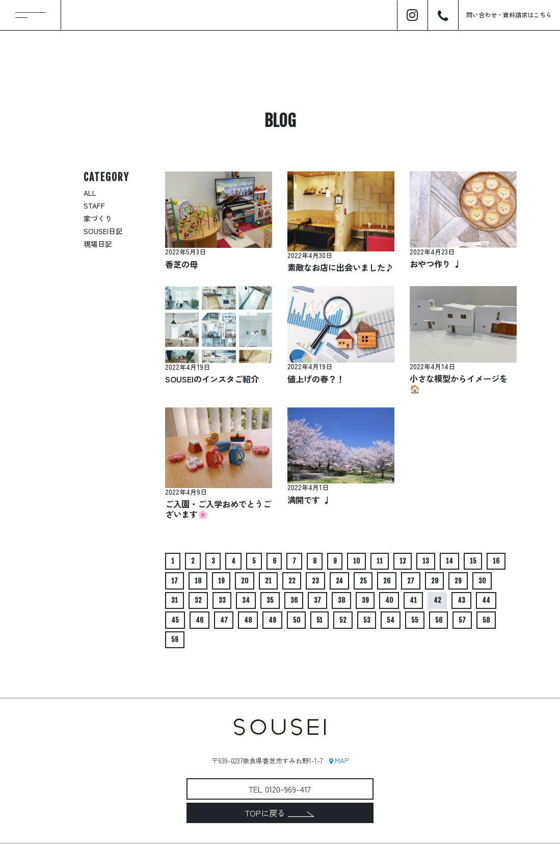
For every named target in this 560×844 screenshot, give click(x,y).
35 (270, 600)
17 (174, 581)
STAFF (94, 205)
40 (389, 600)
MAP (339, 760)
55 (414, 620)
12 (402, 561)
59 (174, 639)
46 (199, 620)
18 (198, 581)
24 (339, 581)
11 (380, 561)
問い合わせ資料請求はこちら (509, 14)
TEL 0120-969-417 (280, 789)
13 (425, 561)
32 (198, 600)
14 (449, 561)
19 (221, 581)
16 (496, 561)
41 (413, 600)
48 (248, 620)
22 (292, 581)
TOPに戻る (279, 813)
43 (461, 600)
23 (315, 581)
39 (365, 600)
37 (317, 600)
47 (224, 620)
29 (458, 581)
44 (486, 600)
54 (390, 620)
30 (482, 581)
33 (222, 600)
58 (486, 620)
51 (319, 620)
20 (244, 581)
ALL (90, 193)
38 (341, 600)
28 (434, 581)
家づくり (98, 218)
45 (175, 620)
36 (294, 600)
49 (272, 620)
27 (410, 581)
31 (174, 600)
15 (473, 561)
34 (246, 600)
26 (386, 581)
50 (296, 620)
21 (268, 581)
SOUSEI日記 (103, 231)
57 (462, 620)
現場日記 (98, 244)
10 (356, 561)
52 (342, 620)
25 (363, 581)
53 (366, 620)
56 (438, 620)
